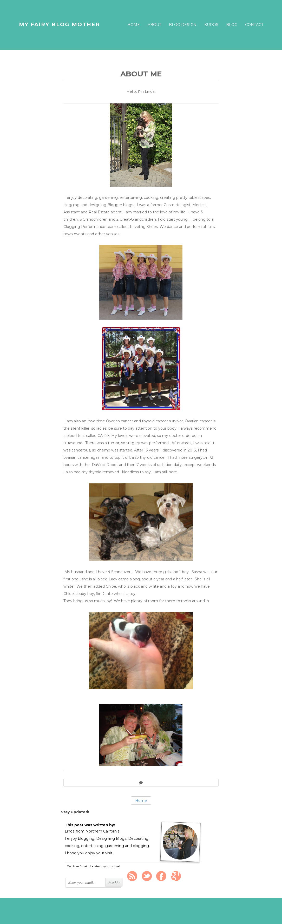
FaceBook (161, 876)
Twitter (147, 876)
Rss (132, 876)
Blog (231, 24)
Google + (176, 876)
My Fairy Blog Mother (59, 24)
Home (133, 24)
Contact (254, 24)
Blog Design (182, 24)
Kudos (211, 24)
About (154, 24)
